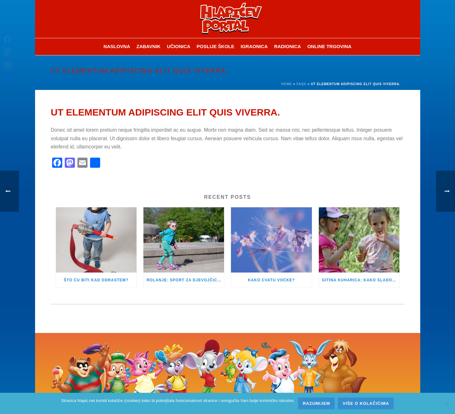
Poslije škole (215, 46)
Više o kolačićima (366, 403)
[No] (447, 403)
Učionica (178, 46)
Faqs (301, 84)
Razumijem (316, 403)
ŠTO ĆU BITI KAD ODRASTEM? (96, 280)
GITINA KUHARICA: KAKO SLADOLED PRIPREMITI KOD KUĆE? (360, 280)
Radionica (287, 46)
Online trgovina (329, 46)
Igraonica (254, 46)
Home (286, 84)
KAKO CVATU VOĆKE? (271, 280)
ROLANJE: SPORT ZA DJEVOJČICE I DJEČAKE (185, 280)
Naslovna (117, 46)
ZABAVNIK (148, 46)
